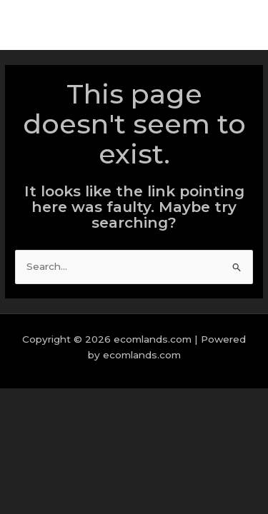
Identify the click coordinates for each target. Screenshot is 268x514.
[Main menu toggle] (239, 25)
